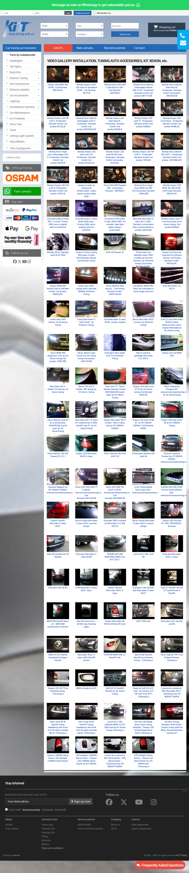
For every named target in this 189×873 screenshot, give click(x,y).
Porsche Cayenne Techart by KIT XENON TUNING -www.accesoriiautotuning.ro (173, 457)
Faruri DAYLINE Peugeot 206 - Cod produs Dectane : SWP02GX (115, 188)
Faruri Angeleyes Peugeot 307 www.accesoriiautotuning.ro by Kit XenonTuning (173, 390)
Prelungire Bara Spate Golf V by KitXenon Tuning (115, 355)
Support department (141, 828)
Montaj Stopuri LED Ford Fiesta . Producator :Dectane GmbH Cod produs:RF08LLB (172, 122)
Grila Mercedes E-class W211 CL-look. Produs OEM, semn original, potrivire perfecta (58, 222)
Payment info (48, 828)
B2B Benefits (84, 824)
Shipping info (48, 832)
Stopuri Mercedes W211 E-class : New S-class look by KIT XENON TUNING (115, 424)
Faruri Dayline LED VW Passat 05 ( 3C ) (57, 455)
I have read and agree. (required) (37, 809)
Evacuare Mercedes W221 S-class (172, 555)
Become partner (114, 48)
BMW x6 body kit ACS (86, 688)
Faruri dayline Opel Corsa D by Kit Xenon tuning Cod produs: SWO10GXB (86, 357)
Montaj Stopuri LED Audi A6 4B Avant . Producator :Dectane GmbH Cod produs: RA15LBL (114, 157)
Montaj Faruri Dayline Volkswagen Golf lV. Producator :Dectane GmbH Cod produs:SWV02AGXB (86, 124)
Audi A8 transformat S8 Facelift (58, 555)
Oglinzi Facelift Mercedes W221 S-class (115, 590)
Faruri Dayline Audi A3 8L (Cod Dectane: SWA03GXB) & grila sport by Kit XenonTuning (58, 425)
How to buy (47, 824)
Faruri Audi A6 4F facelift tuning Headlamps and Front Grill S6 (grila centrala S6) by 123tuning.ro (58, 727)
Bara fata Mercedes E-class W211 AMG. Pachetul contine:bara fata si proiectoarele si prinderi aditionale (143, 224)
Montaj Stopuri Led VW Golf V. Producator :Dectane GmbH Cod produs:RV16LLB (58, 122)
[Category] (89, 34)
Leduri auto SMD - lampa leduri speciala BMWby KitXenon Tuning (86, 289)
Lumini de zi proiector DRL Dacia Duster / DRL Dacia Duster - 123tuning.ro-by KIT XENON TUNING (115, 761)
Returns (45, 844)
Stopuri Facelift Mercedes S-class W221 (58, 523)
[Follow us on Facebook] (15, 262)
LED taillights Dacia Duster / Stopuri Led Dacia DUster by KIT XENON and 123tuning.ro (143, 761)
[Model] (54, 34)
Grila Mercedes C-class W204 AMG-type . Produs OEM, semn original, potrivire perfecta (86, 224)
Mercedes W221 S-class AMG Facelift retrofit (86, 657)
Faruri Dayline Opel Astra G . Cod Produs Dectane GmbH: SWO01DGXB (115, 289)
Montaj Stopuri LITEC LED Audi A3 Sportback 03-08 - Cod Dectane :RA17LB (86, 88)
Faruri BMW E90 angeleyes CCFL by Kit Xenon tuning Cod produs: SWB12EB (57, 357)
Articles (9, 824)
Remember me (103, 13)
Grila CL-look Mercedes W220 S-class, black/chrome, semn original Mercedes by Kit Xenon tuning (172, 325)
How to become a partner (90, 828)
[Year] (89, 26)
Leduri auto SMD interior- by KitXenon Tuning (57, 322)
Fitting (45, 836)
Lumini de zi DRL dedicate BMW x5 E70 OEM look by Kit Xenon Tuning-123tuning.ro (115, 725)
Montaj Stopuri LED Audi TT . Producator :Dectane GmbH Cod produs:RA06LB (143, 122)
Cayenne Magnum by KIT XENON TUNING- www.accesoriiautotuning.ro (59, 489)
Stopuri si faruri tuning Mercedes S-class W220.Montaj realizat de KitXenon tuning (86, 256)
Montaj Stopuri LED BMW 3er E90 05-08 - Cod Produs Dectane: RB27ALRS (172, 189)
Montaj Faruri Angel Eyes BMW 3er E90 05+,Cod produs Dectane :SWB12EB (143, 189)
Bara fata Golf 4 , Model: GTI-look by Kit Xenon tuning (58, 389)
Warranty (46, 840)
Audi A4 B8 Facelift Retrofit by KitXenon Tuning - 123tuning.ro (143, 657)
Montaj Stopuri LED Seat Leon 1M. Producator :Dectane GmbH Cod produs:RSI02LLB (86, 157)
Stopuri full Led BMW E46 (172, 354)
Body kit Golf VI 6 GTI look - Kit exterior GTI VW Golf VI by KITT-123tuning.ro (143, 692)
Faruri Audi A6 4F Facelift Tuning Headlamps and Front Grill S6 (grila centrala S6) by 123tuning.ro (86, 727)
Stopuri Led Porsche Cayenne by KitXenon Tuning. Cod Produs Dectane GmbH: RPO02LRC (172, 258)
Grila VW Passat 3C (115, 252)
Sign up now (80, 801)
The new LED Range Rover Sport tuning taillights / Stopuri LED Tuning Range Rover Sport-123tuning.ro (143, 727)
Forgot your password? (123, 13)
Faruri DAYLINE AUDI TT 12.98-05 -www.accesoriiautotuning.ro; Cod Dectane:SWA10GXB (88, 492)
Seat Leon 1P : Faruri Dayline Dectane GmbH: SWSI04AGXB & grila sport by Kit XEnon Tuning (115, 392)
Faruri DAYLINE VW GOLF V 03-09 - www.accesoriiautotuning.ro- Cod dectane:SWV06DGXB (117, 492)
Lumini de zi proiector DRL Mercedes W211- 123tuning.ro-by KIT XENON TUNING (172, 692)
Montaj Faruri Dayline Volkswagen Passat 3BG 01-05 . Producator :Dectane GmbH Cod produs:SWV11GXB (143, 90)
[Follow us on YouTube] (24, 262)
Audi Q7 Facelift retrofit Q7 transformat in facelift (172, 590)
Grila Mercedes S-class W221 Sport (86, 589)
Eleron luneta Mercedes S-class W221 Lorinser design (86, 523)
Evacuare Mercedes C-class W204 (86, 555)
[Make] (54, 26)
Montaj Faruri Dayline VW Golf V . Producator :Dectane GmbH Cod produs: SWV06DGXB (171, 155)
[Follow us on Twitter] (20, 262)
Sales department (140, 824)
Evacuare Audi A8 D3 (57, 587)
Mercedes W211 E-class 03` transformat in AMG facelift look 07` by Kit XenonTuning (86, 424)
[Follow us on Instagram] (29, 262)
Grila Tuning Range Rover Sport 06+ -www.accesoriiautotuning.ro (145, 489)
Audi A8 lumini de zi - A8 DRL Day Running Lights (86, 624)
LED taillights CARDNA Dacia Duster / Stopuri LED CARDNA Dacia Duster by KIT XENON (86, 759)
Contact (139, 48)
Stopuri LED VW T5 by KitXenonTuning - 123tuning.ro (58, 691)
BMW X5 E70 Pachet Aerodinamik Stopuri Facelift (57, 657)
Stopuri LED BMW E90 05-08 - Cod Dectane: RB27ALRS (58, 87)
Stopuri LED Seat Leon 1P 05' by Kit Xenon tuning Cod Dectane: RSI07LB (143, 390)
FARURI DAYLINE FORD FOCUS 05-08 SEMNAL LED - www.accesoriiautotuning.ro (173, 491)
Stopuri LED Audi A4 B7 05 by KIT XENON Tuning (171, 422)
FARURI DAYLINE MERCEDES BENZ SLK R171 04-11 (115, 557)
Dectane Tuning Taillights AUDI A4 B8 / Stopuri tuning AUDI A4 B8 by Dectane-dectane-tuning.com (172, 727)
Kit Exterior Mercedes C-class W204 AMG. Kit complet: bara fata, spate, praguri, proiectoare (115, 224)
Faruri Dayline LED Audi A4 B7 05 (115, 455)
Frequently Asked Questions (160, 865)
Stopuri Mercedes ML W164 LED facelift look (114, 622)
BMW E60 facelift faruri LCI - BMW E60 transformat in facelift (58, 624)
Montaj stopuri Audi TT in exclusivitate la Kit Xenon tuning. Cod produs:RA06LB (171, 222)
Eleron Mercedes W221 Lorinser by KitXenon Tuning (143, 322)
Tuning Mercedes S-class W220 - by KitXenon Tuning (86, 322)
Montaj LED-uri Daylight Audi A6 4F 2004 (58, 253)
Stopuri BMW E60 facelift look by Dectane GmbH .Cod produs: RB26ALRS (58, 289)
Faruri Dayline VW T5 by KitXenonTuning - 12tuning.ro (172, 657)
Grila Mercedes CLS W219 (172, 287)
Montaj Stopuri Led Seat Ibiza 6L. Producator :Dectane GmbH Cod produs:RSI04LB (114, 124)
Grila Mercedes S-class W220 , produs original (115, 320)
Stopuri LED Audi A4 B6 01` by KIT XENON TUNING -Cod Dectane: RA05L (143, 424)
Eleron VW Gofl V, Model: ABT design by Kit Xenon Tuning (86, 389)
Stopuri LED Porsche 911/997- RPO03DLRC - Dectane (171, 523)
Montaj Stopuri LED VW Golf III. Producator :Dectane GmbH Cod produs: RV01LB (58, 189)
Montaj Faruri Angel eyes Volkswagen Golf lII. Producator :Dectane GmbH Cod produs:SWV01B (58, 157)
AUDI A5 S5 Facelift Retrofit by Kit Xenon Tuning (115, 691)
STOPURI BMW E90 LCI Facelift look (115, 656)
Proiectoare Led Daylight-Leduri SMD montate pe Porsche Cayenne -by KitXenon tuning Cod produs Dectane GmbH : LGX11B (143, 260)
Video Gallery (11, 828)
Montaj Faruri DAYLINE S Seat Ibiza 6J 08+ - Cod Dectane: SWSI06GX (115, 88)
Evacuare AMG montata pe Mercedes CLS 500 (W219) (115, 523)
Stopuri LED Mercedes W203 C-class (86, 455)
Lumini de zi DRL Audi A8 (143, 555)
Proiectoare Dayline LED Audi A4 (143, 455)
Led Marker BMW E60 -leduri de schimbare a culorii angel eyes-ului (143, 288)
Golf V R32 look (143, 621)
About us (115, 824)
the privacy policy (30, 809)
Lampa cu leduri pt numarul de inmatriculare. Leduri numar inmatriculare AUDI (86, 191)
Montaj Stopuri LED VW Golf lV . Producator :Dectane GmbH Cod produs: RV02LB (143, 155)
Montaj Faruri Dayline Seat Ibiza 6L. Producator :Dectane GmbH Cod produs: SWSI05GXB (172, 90)
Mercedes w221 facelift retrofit (172, 622)
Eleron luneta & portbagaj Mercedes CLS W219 (143, 355)
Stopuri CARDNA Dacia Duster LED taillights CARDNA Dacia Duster (57, 758)
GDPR (114, 828)
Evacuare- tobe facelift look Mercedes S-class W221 (143, 590)
